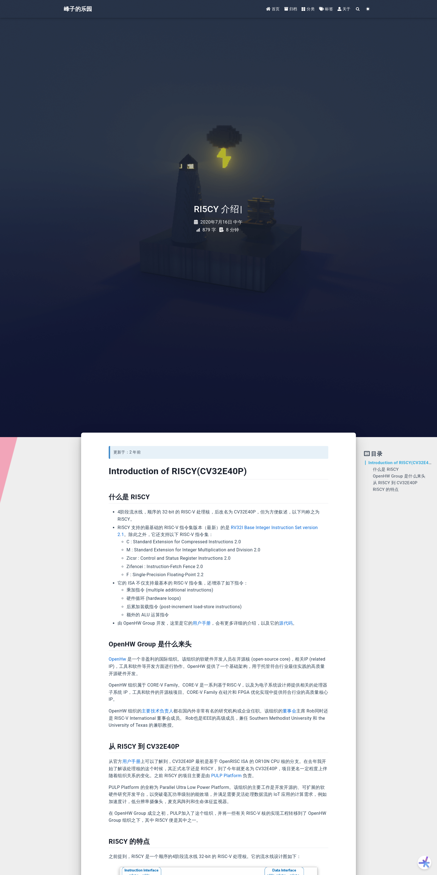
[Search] (358, 9)
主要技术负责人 (157, 711)
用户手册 (202, 623)
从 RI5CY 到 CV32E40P (395, 482)
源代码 (286, 623)
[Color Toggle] (368, 9)
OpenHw (117, 659)
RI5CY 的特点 (386, 489)
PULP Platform (226, 775)
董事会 (289, 711)
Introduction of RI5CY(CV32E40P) (402, 462)
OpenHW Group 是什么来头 (399, 476)
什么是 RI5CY (386, 469)
